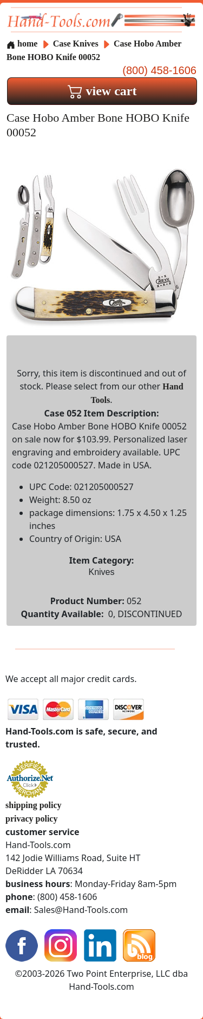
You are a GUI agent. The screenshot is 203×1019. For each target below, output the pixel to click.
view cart (102, 90)
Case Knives (76, 43)
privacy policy (31, 818)
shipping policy (33, 805)
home (21, 43)
